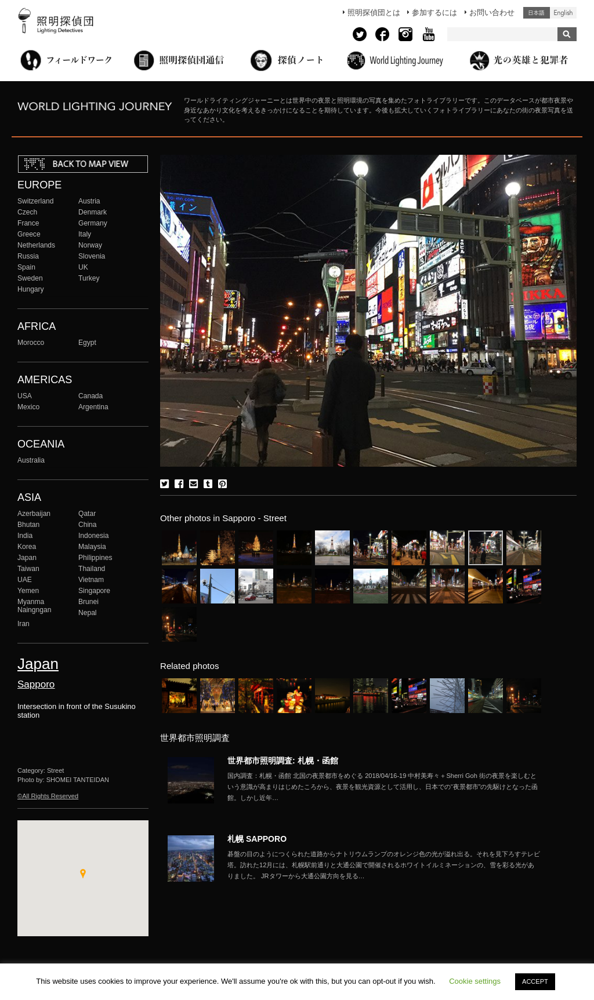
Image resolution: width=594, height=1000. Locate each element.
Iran (23, 624)
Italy (84, 234)
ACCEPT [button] (535, 981)
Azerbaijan (33, 514)
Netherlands (36, 245)
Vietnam (91, 580)
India (24, 536)
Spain (26, 267)
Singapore (94, 591)
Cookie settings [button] (475, 981)
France (28, 223)
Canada (90, 396)
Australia (31, 460)
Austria (89, 201)
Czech (27, 212)
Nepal (87, 613)
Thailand (91, 569)
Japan (27, 558)
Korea (26, 547)
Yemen (28, 591)
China (87, 525)
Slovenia (91, 256)
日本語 (536, 13)
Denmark (92, 212)
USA (24, 396)
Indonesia (93, 536)
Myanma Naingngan (34, 606)
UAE (24, 580)
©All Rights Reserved (47, 795)
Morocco (30, 343)
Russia (28, 256)
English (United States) (563, 13)
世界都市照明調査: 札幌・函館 (282, 760)
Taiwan (28, 569)
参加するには (434, 12)
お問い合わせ (492, 12)
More (384, 786)
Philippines (95, 558)
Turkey (88, 278)
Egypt (87, 343)
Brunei (88, 602)
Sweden (30, 278)
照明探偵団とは (373, 12)
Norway (90, 245)
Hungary (30, 289)
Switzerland (35, 201)
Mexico (28, 407)
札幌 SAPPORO (257, 838)
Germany (92, 223)
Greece (29, 234)
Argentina (93, 407)
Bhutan (28, 525)
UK (83, 267)
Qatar (87, 514)
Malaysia (92, 547)
